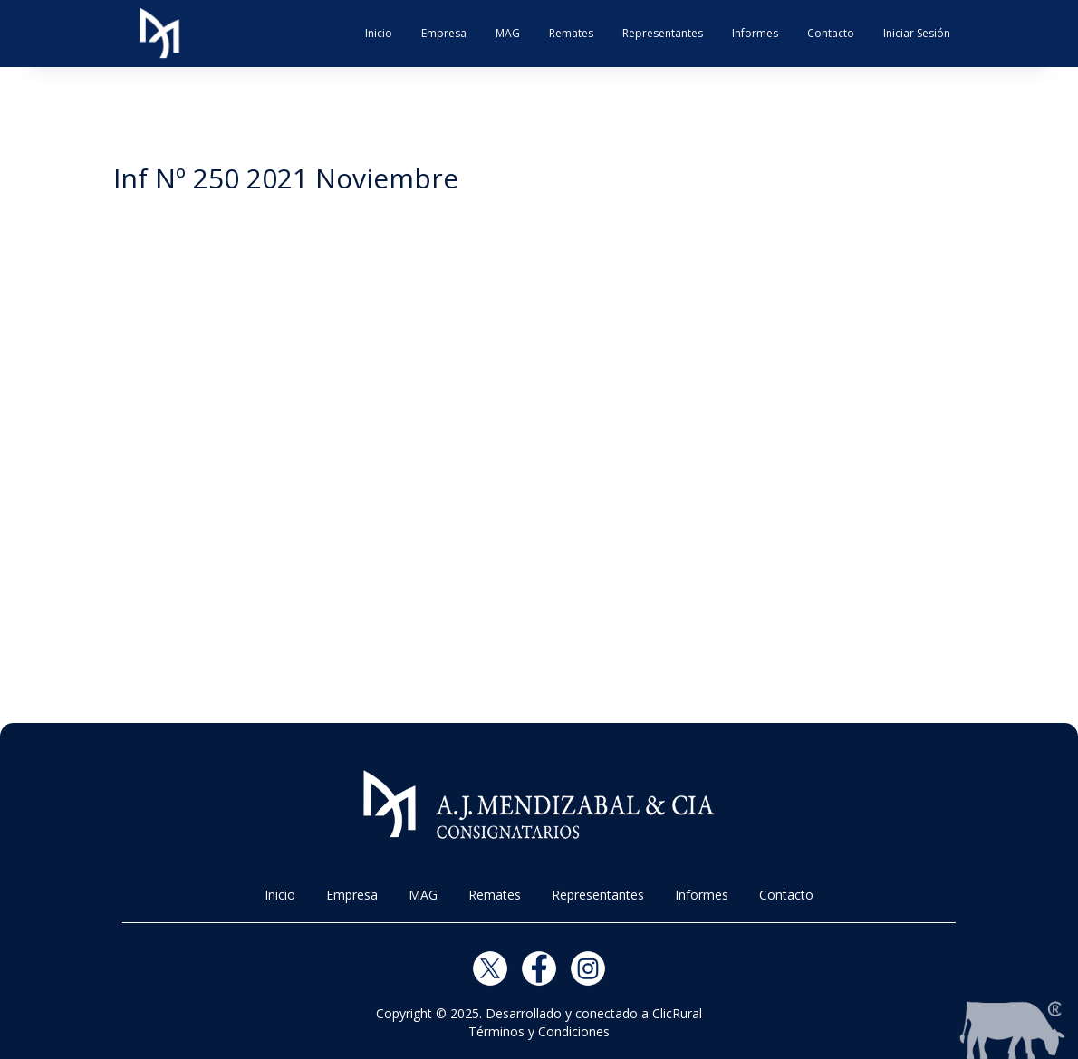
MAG (508, 33)
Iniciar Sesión (916, 33)
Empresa (444, 33)
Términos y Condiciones (539, 1031)
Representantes (662, 33)
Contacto (830, 33)
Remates (571, 33)
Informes (755, 33)
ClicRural (677, 1013)
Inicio (378, 33)
